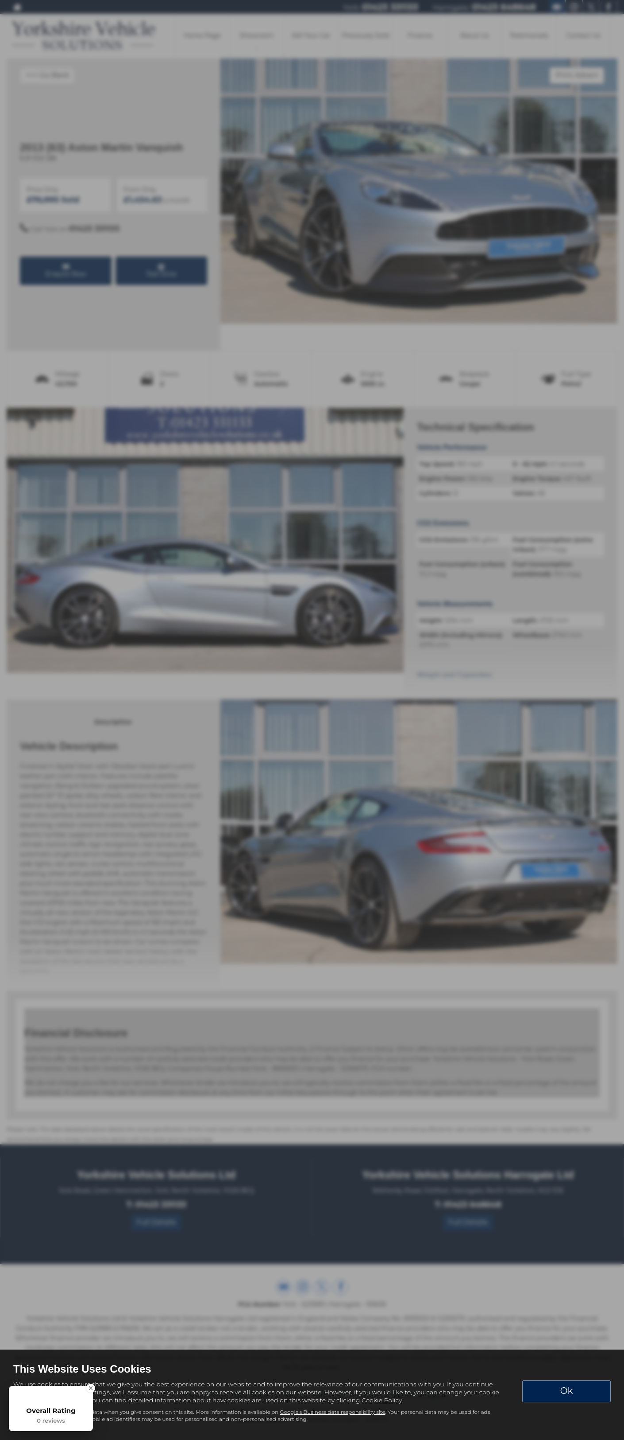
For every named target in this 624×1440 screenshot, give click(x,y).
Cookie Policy (382, 1400)
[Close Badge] (90, 1388)
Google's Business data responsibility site (332, 1412)
